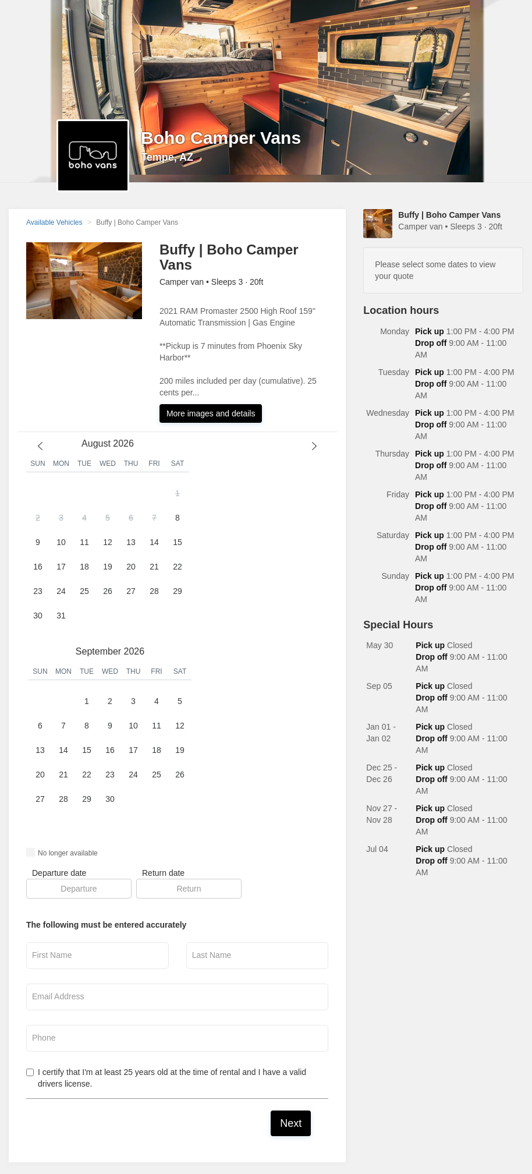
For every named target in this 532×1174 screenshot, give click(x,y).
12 (107, 542)
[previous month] (40, 446)
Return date (163, 873)
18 (84, 566)
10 (61, 542)
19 (107, 566)
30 (37, 615)
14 (154, 542)
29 (177, 591)
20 (131, 566)
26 (107, 591)
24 (61, 591)
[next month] (314, 446)
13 (131, 542)
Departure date (59, 873)
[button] (107, 555)
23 (37, 591)
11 (84, 542)
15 (177, 542)
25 (84, 591)
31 (61, 615)
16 (37, 566)
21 (154, 566)
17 (61, 566)
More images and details (211, 413)
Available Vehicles (54, 222)
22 (177, 566)
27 (131, 591)
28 (154, 591)
